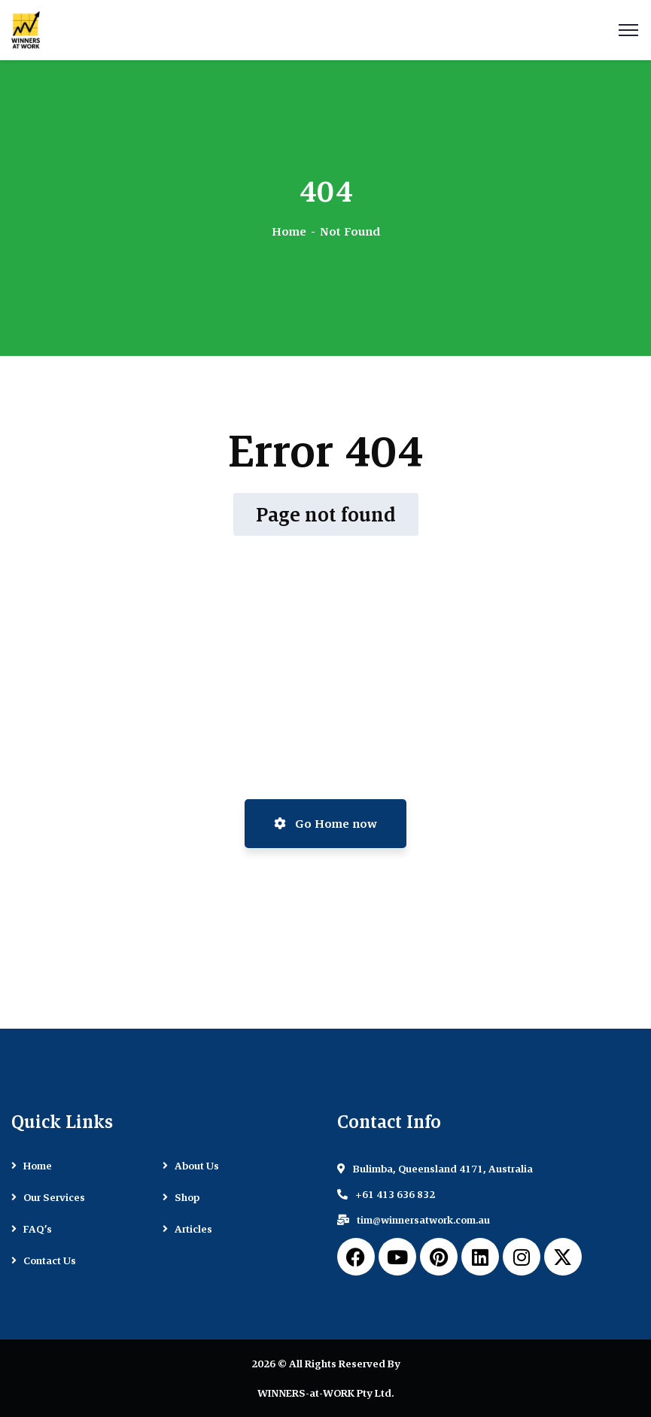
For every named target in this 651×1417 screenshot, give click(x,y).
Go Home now (325, 824)
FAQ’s (37, 1229)
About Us (197, 1165)
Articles (193, 1229)
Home (289, 231)
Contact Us (49, 1260)
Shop (187, 1197)
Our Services (54, 1197)
